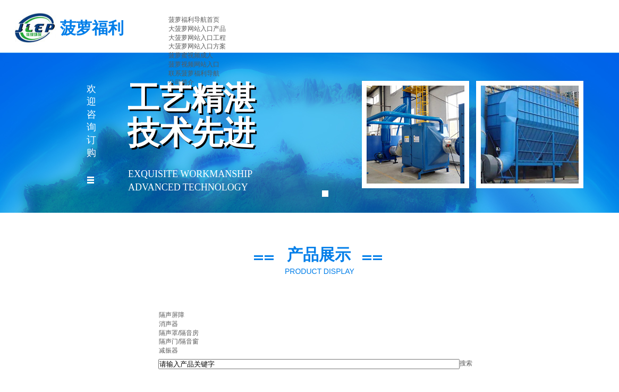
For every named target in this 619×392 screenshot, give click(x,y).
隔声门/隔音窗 (179, 341)
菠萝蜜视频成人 (190, 55)
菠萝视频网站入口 (193, 64)
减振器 (168, 350)
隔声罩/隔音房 (179, 333)
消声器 (168, 324)
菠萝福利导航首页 (193, 19)
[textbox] (309, 364)
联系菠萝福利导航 (193, 73)
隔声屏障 (171, 315)
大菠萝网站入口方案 (197, 46)
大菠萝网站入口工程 (197, 37)
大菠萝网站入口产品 (197, 28)
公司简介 (181, 82)
